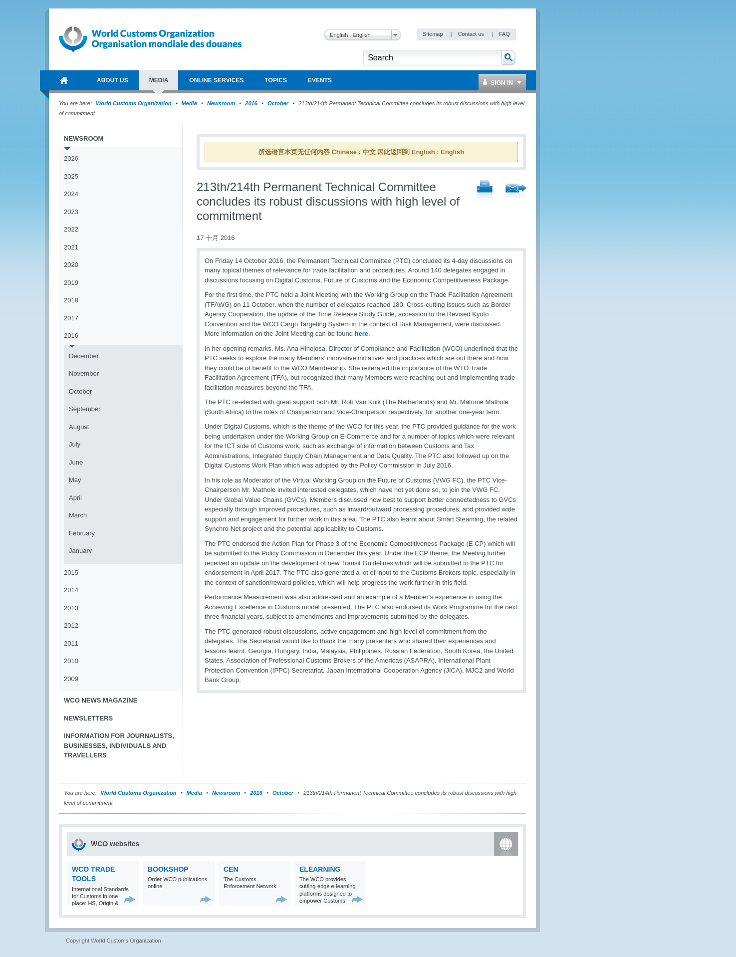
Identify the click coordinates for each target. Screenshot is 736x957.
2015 (71, 572)
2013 (71, 608)
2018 (71, 300)
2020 (71, 264)
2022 (71, 229)
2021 (71, 247)
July (74, 444)
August (79, 427)
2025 (71, 176)
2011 (71, 643)
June (76, 462)
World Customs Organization (134, 103)
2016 (251, 103)
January (80, 550)
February (82, 533)
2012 (71, 625)
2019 (71, 282)
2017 (71, 318)
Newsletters (88, 718)
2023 (71, 212)
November (84, 373)
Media (189, 103)
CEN (231, 869)
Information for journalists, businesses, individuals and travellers (119, 745)
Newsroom (221, 103)
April (75, 497)
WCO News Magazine (100, 700)
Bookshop (168, 869)
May (75, 479)
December (84, 356)
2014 (71, 590)
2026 (71, 158)
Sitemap (433, 34)
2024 (71, 194)
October (277, 103)
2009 (71, 679)
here (361, 333)
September (85, 409)
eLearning (319, 869)
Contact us (472, 34)
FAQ (504, 34)
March (78, 515)
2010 (71, 661)
